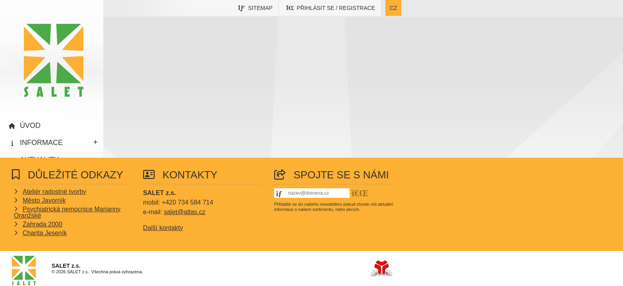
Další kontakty (163, 227)
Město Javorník (44, 200)
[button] (330, 8)
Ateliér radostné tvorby (54, 191)
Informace (41, 143)
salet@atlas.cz (184, 212)
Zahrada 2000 (42, 224)
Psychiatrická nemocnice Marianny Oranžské (67, 212)
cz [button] (393, 8)
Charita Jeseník (45, 233)
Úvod (53, 60)
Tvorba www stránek (381, 268)
